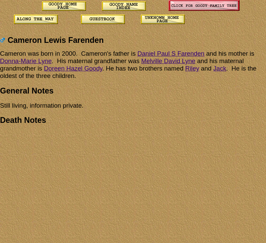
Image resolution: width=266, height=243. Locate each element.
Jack (219, 68)
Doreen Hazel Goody (73, 68)
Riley (192, 68)
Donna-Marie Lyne (26, 60)
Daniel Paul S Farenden (170, 53)
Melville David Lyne (168, 60)
